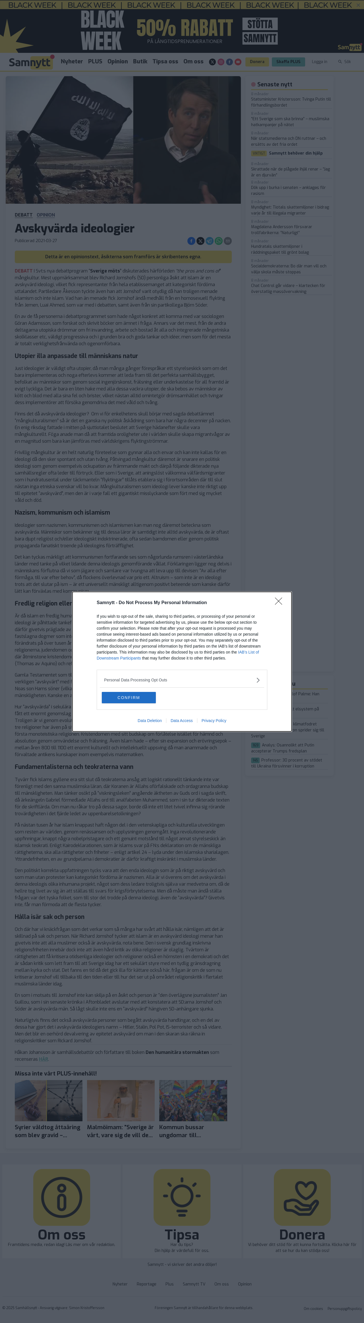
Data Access (182, 720)
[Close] (280, 603)
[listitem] (182, 680)
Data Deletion (150, 720)
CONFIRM (128, 697)
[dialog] (182, 661)
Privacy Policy (214, 720)
